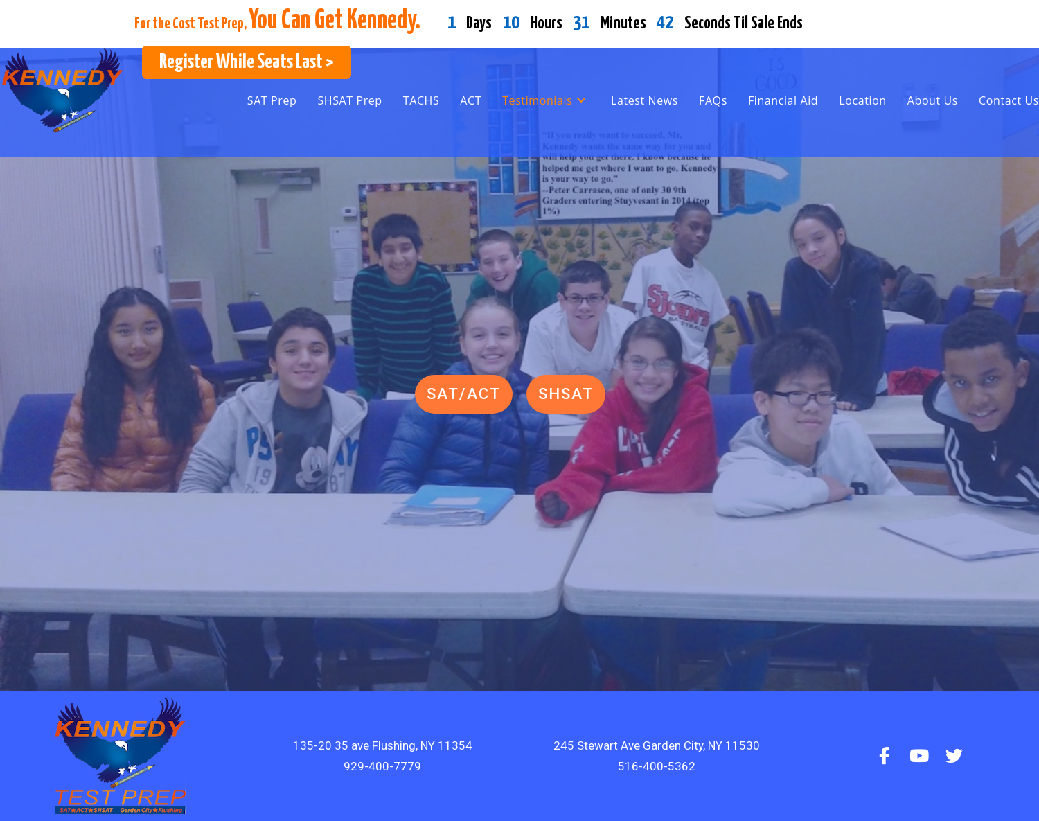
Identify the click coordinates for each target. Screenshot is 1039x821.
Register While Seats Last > (246, 62)
